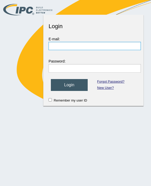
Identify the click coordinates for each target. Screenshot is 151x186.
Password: (57, 61)
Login (69, 85)
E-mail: (54, 39)
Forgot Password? (111, 81)
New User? (105, 88)
